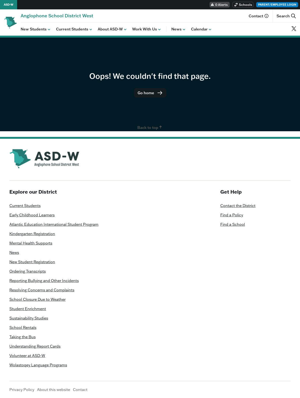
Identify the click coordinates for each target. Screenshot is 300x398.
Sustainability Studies (28, 318)
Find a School (232, 224)
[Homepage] (57, 16)
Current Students (74, 29)
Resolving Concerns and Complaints (41, 290)
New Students (36, 29)
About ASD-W (113, 29)
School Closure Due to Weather (37, 299)
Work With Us (147, 29)
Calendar (201, 29)
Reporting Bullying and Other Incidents (44, 280)
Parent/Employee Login (277, 4)
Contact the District (237, 205)
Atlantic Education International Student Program (53, 224)
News (178, 29)
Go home (150, 93)
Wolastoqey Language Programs (38, 365)
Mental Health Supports (30, 243)
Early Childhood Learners (32, 215)
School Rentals (22, 327)
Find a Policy (231, 215)
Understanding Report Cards (34, 346)
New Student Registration (32, 261)
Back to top (150, 127)
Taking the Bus (22, 336)
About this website (53, 389)
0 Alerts (219, 5)
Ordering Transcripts (27, 271)
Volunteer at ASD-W (27, 355)
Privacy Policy (21, 389)
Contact (259, 16)
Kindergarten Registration (32, 233)
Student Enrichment (27, 308)
